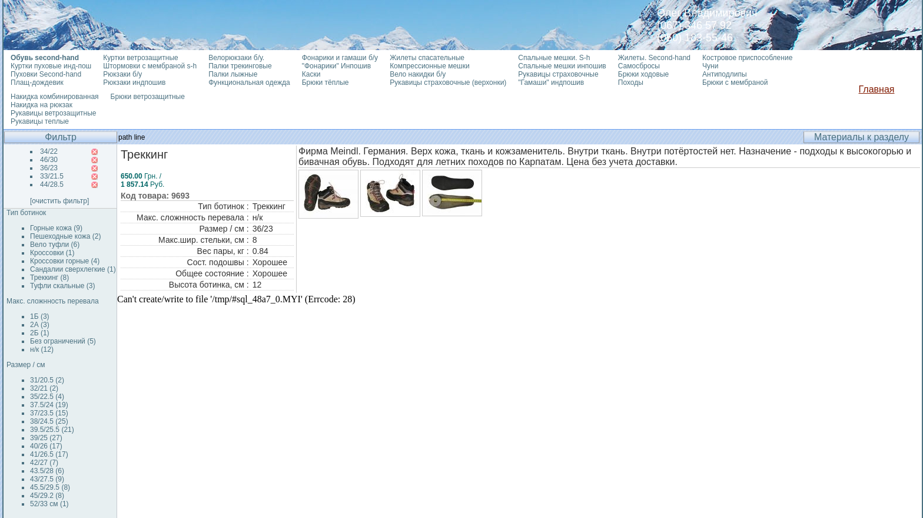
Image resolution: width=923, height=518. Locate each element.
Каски (311, 74)
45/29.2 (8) (47, 495)
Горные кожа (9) (56, 228)
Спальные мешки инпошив (562, 66)
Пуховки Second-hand (46, 74)
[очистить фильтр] (59, 201)
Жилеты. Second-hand (654, 58)
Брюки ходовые (643, 74)
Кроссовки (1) (52, 253)
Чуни (710, 66)
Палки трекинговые (239, 66)
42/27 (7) (44, 462)
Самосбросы (639, 66)
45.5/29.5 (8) (50, 487)
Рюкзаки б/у (122, 74)
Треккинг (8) (49, 277)
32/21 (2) (44, 388)
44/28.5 (52, 184)
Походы (630, 82)
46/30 (49, 160)
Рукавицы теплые (40, 121)
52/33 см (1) (49, 504)
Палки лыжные (232, 74)
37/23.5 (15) (49, 413)
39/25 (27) (46, 438)
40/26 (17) (46, 446)
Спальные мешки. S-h (554, 58)
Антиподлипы (724, 74)
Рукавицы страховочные (558, 74)
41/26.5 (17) (49, 454)
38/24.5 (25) (49, 421)
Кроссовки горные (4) (64, 261)
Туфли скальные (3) (62, 286)
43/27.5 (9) (47, 479)
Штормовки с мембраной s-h (150, 66)
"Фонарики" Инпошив (336, 66)
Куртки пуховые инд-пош (51, 66)
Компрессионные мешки (430, 66)
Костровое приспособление (747, 58)
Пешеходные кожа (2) (65, 236)
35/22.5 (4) (47, 396)
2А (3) (39, 325)
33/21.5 (52, 176)
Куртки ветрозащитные (140, 58)
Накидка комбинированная (55, 97)
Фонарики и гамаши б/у (340, 58)
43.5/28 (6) (47, 471)
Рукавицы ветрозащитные (54, 113)
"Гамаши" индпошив (551, 82)
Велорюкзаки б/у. (236, 58)
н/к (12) (42, 349)
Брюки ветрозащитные (148, 97)
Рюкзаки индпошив (134, 82)
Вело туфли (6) (54, 244)
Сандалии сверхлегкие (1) (73, 269)
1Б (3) (39, 316)
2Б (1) (39, 333)
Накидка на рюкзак (41, 105)
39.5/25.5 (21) (52, 429)
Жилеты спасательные (427, 58)
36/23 (49, 168)
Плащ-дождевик (37, 82)
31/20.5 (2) (47, 380)
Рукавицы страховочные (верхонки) (448, 82)
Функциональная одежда (249, 82)
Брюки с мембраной (735, 82)
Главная (877, 89)
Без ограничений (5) (63, 341)
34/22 (49, 151)
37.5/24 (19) (49, 405)
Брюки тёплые (325, 82)
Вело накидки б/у (418, 74)
